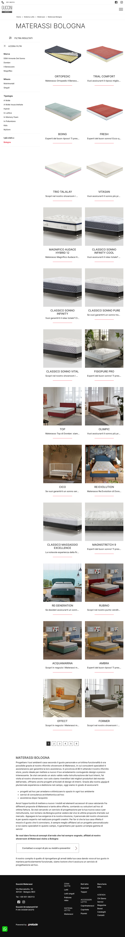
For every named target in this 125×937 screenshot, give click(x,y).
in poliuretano (10, 121)
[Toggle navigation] (121, 9)
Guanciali (85, 888)
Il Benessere (9, 67)
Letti (66, 890)
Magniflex (8, 71)
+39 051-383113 (27, 897)
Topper (84, 892)
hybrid (7, 109)
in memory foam (11, 117)
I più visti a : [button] (9, 138)
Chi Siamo (101, 898)
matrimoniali (9, 83)
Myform (7, 129)
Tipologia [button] (8, 96)
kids (6, 125)
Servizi (100, 902)
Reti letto (84, 884)
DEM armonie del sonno (14, 58)
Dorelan (7, 62)
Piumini (84, 913)
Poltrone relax (67, 898)
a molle (7, 100)
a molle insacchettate (13, 104)
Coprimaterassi (87, 905)
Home (18, 17)
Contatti (100, 915)
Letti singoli (69, 893)
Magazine (101, 905)
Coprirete (85, 909)
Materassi (41, 17)
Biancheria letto (101, 885)
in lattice (8, 113)
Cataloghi (101, 912)
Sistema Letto (29, 17)
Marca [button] (7, 54)
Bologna (7, 142)
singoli (6, 87)
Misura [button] (7, 79)
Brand (100, 908)
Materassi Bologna (55, 17)
